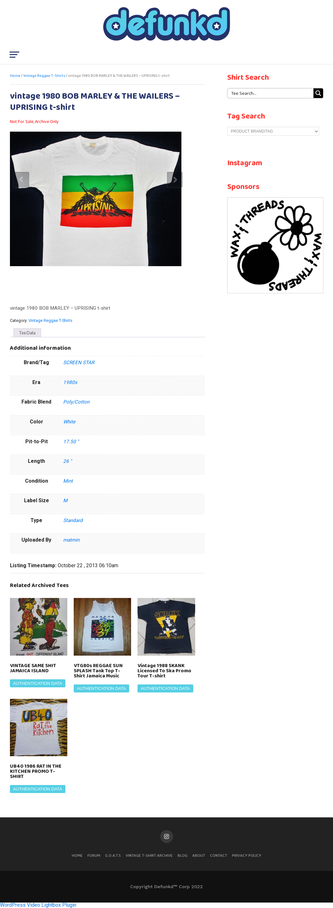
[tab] (27, 332)
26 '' (67, 461)
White (69, 422)
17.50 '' (71, 442)
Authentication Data (37, 683)
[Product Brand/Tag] (273, 131)
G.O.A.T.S (113, 855)
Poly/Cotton (76, 402)
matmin (71, 540)
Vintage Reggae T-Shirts (44, 76)
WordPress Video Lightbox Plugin (38, 905)
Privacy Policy (246, 855)
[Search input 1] (271, 93)
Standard (73, 520)
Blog (182, 855)
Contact (218, 855)
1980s (70, 382)
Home (15, 76)
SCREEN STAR (78, 362)
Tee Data (27, 332)
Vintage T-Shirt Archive (149, 855)
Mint (68, 481)
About (198, 855)
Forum (93, 855)
